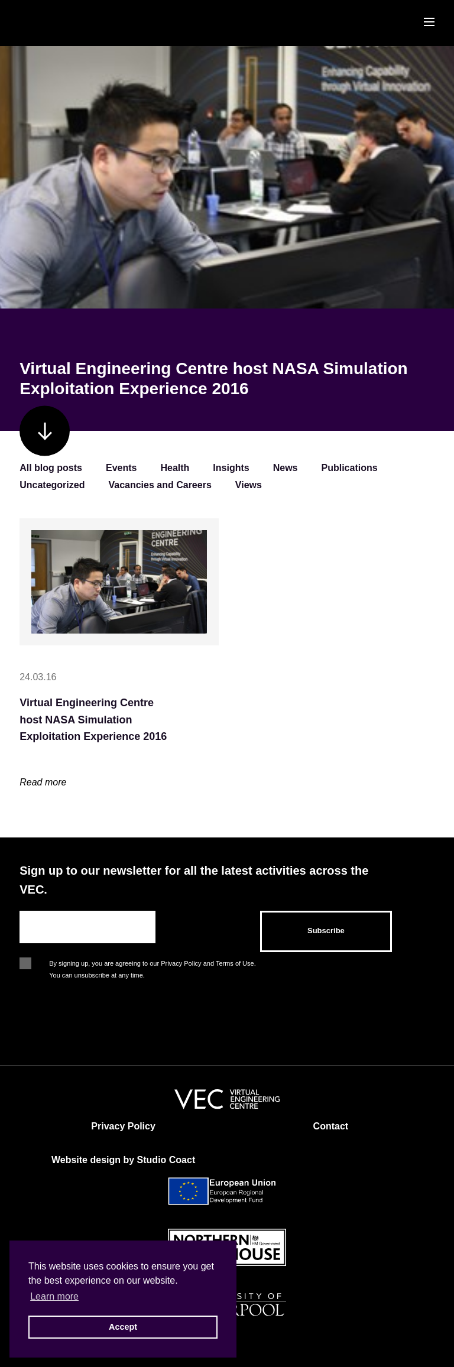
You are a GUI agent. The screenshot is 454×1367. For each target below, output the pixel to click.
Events (121, 468)
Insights (231, 468)
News (285, 468)
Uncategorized (52, 485)
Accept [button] (123, 1327)
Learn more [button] (54, 1296)
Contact (331, 1126)
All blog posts (51, 468)
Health (174, 468)
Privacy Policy (123, 1126)
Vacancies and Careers (159, 485)
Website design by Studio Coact (123, 1160)
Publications (350, 468)
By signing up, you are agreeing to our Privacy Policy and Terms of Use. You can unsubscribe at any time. (152, 964)
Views (248, 485)
